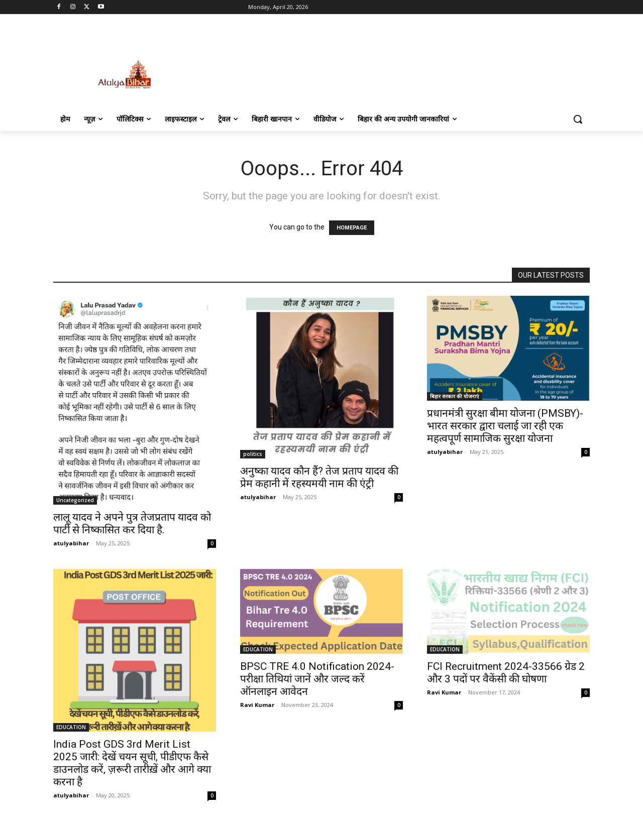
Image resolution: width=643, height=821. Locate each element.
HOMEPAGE (352, 227)
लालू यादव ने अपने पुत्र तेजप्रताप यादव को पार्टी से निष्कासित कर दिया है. (132, 523)
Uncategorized (75, 500)
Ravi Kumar (257, 705)
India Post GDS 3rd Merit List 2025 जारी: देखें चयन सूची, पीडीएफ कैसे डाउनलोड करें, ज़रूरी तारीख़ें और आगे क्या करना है (132, 763)
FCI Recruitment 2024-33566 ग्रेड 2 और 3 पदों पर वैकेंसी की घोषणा (506, 672)
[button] (578, 119)
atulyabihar (71, 543)
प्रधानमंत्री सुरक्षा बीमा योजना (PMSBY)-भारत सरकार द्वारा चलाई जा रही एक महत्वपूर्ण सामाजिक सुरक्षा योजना (505, 425)
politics (252, 453)
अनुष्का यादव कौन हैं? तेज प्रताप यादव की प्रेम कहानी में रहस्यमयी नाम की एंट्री (319, 477)
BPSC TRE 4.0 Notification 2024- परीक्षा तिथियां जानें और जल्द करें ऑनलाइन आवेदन (317, 678)
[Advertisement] (397, 63)
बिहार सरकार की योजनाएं (454, 396)
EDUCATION (71, 727)
